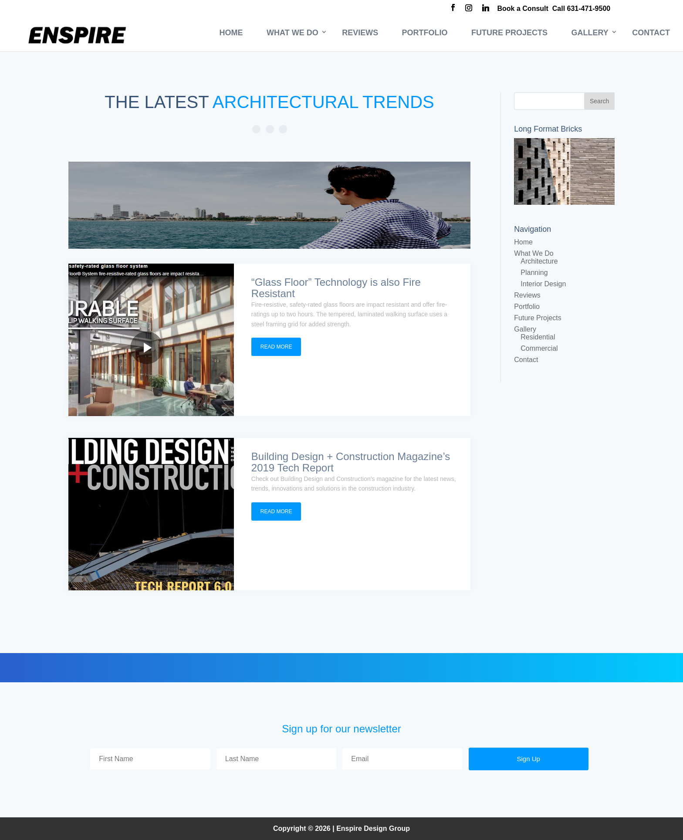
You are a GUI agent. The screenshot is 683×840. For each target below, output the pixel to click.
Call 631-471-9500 (581, 8)
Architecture (539, 261)
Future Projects (509, 32)
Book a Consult (522, 8)
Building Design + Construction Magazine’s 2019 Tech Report (350, 462)
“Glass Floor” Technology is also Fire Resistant (336, 287)
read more (276, 347)
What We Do (292, 32)
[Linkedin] (485, 9)
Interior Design (543, 284)
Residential (538, 337)
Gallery (590, 32)
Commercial (539, 348)
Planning (534, 272)
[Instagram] (468, 9)
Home (231, 32)
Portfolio (425, 32)
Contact (651, 32)
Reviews (360, 32)
